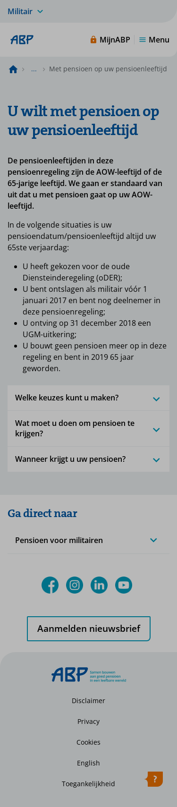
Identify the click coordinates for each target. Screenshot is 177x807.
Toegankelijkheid (88, 783)
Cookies (88, 742)
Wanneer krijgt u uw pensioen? (88, 459)
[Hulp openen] (153, 781)
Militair (20, 11)
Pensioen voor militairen (59, 540)
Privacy (88, 721)
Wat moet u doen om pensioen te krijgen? (88, 428)
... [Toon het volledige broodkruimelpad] (34, 68)
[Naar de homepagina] (13, 69)
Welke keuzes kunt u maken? (88, 397)
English (88, 762)
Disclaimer (88, 700)
